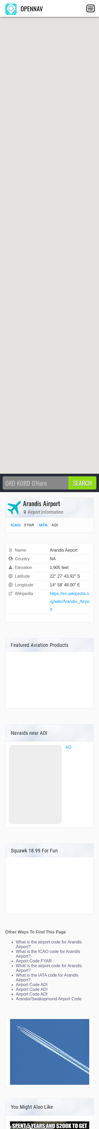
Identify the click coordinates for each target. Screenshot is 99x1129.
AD (68, 747)
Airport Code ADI (32, 984)
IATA (43, 525)
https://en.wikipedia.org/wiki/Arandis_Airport (69, 601)
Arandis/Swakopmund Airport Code (49, 999)
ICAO (15, 525)
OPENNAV (24, 8)
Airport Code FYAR (34, 961)
